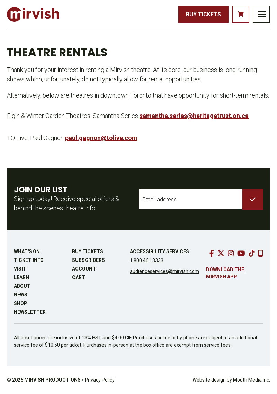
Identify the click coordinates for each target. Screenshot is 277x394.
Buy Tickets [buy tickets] (203, 14)
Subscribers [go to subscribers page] (88, 260)
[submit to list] (252, 199)
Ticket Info (29, 260)
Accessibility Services (159, 251)
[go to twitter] (220, 253)
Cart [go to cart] (78, 277)
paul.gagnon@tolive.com (101, 137)
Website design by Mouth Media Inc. (231, 380)
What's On (27, 251)
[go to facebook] (211, 253)
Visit (20, 269)
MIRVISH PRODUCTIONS (52, 380)
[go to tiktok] (252, 253)
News (20, 294)
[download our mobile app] (260, 253)
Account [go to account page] (84, 269)
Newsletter (30, 312)
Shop (20, 303)
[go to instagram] (231, 253)
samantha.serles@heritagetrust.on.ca (194, 115)
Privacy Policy (100, 380)
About (22, 286)
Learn (21, 277)
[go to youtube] (241, 253)
